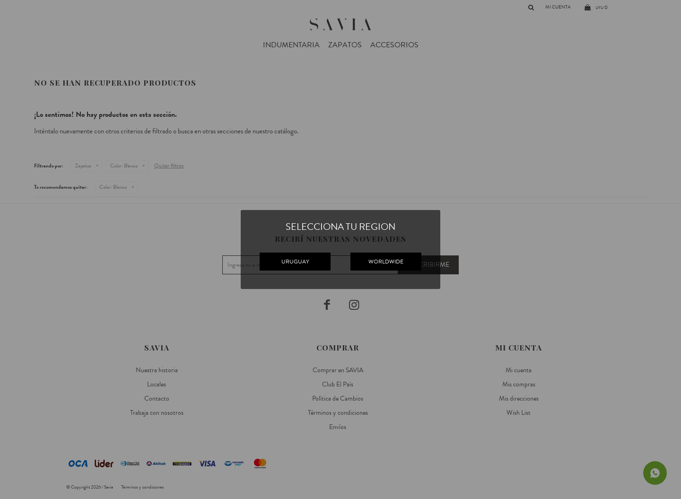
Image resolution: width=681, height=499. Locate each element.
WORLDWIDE (385, 261)
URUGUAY (295, 261)
